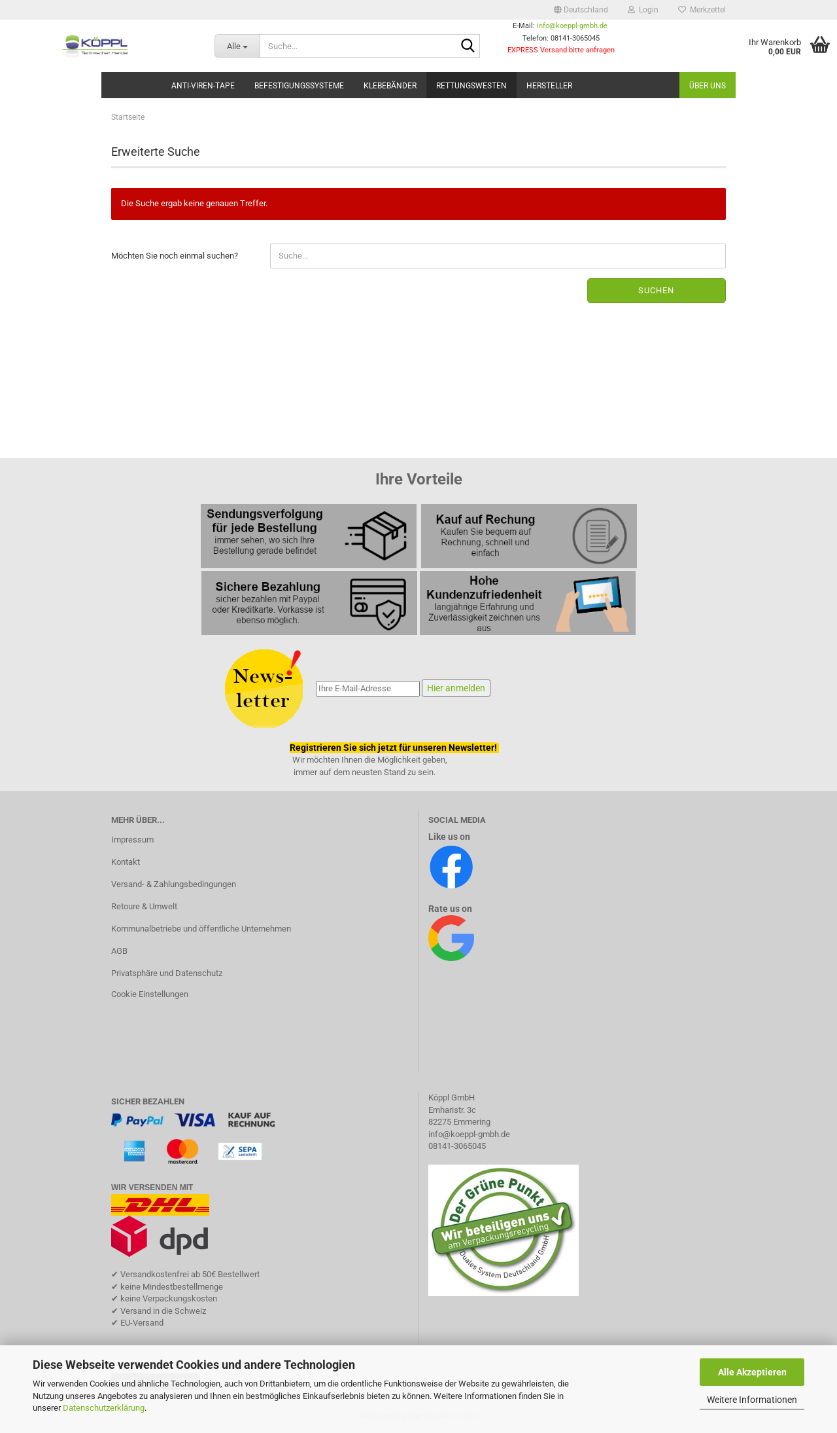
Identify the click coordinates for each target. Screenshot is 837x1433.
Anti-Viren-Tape (203, 85)
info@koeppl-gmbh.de (572, 26)
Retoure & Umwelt (144, 906)
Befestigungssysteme (299, 85)
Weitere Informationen (752, 1399)
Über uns (707, 85)
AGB (119, 951)
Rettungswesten (471, 85)
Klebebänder (390, 85)
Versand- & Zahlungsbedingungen (173, 884)
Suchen (656, 290)
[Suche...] (237, 46)
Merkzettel (702, 9)
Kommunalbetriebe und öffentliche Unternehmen (201, 929)
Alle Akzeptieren (752, 1372)
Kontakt (125, 862)
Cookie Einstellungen (149, 994)
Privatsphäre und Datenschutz (166, 973)
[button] (581, 10)
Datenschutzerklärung (104, 1408)
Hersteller (549, 85)
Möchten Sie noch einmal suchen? (174, 256)
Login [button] (643, 9)
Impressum (132, 839)
